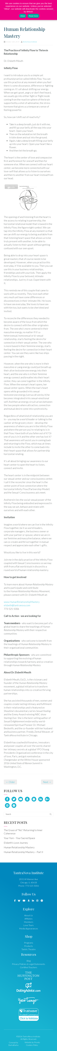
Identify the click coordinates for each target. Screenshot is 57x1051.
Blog (29, 960)
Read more (33, 16)
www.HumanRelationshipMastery (22, 601)
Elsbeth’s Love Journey (16, 842)
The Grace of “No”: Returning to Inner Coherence (23, 832)
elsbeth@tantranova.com (17, 605)
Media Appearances (28, 928)
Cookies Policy (32, 1045)
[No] (53, 10)
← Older (10, 782)
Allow (22, 16)
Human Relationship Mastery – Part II (23, 851)
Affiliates (28, 918)
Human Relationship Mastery (19, 847)
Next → (47, 782)
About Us (28, 915)
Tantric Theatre (28, 949)
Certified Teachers (28, 967)
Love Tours (28, 925)
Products (28, 946)
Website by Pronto (32, 1042)
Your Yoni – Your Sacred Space (19, 838)
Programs (28, 942)
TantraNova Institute (30, 42)
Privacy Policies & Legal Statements (28, 964)
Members (28, 922)
